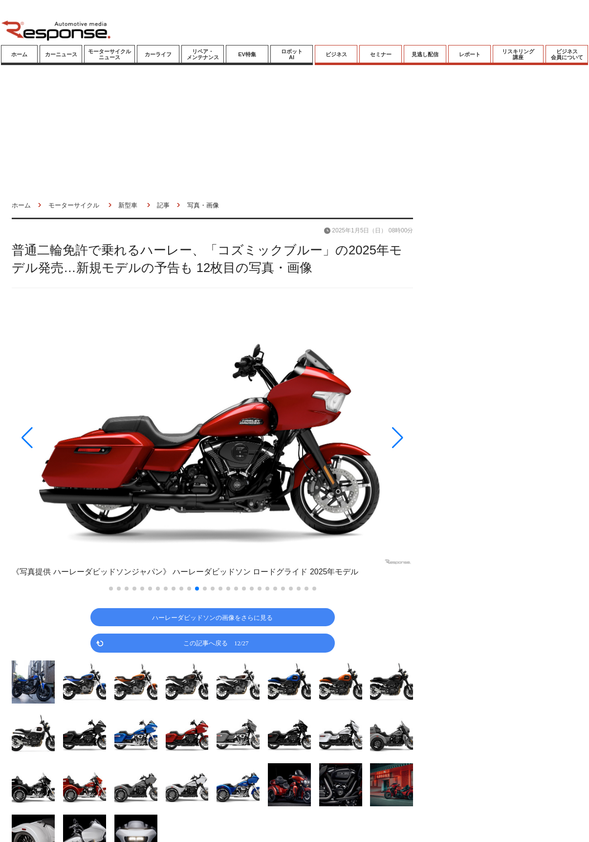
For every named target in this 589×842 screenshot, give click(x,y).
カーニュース (61, 54)
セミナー (381, 54)
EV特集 (247, 54)
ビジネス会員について (567, 54)
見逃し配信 (425, 54)
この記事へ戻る (216, 642)
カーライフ (158, 54)
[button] (72, 437)
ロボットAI (292, 54)
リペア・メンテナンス (203, 54)
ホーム (19, 54)
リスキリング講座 (518, 54)
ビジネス (336, 54)
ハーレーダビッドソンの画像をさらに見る (212, 617)
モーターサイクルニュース (109, 54)
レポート (469, 54)
